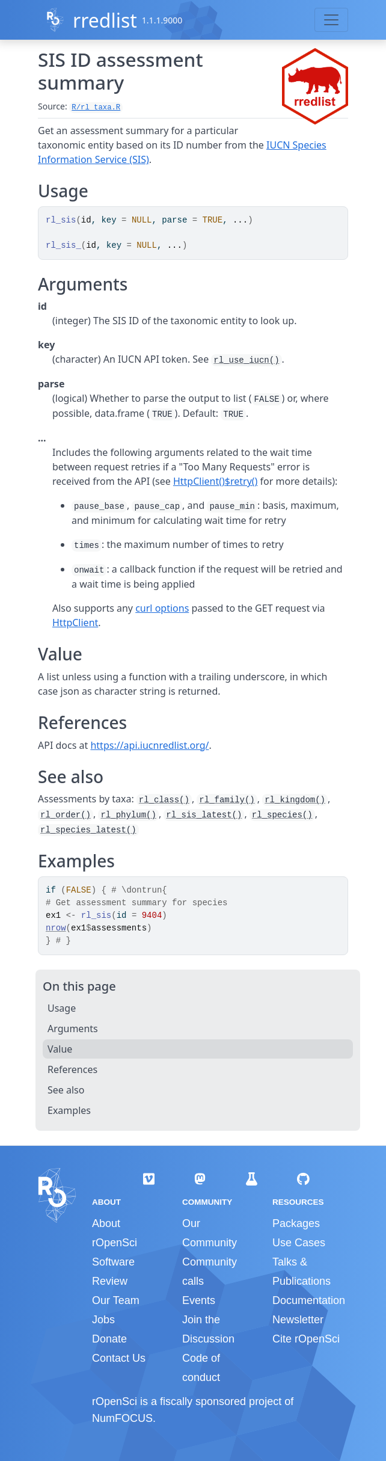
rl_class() (164, 800)
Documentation (308, 1300)
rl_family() (226, 800)
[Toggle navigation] (331, 20)
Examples (69, 1110)
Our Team (115, 1300)
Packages (296, 1223)
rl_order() (65, 815)
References (72, 1069)
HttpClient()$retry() (215, 481)
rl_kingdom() (295, 800)
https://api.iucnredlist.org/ (149, 745)
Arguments (72, 1028)
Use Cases (298, 1243)
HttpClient (75, 622)
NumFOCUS (122, 1418)
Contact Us (119, 1358)
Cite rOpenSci (306, 1339)
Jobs (103, 1320)
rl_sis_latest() (204, 815)
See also (65, 1090)
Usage (61, 1008)
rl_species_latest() (88, 830)
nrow (56, 928)
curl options (162, 608)
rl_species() (282, 815)
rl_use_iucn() (246, 360)
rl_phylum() (128, 815)
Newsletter (297, 1320)
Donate (109, 1339)
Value (59, 1049)
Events (198, 1300)
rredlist (105, 20)
